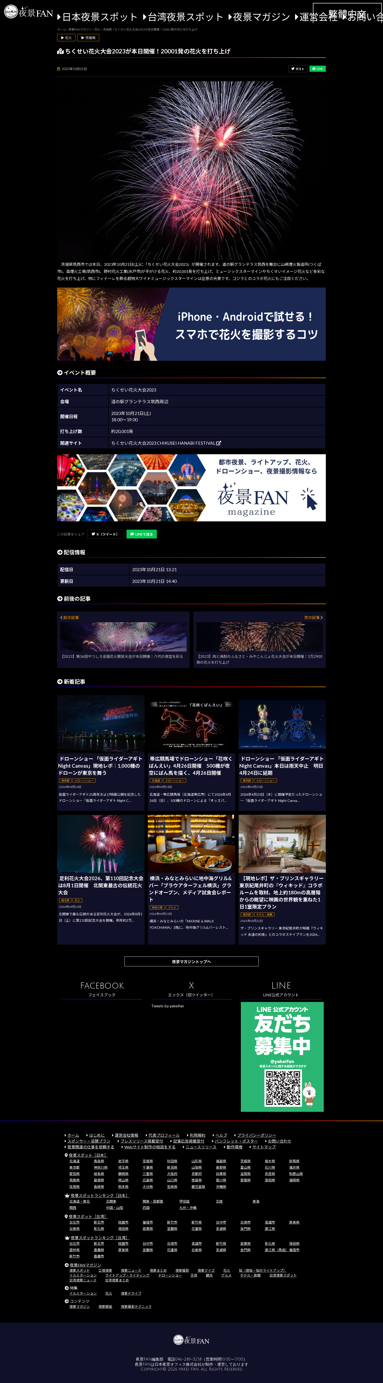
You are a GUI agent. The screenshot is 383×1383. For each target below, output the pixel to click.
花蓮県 (197, 1229)
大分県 (148, 1187)
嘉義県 (99, 1250)
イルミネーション (83, 1275)
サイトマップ (264, 1147)
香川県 (221, 1180)
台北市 (74, 1222)
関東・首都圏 (153, 1201)
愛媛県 (245, 1180)
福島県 (221, 1161)
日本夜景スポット (100, 16)
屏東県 (294, 1222)
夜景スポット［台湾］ (88, 1216)
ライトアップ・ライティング (127, 1275)
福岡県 (294, 1180)
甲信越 (184, 1201)
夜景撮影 (182, 1270)
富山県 (245, 1167)
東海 (256, 1201)
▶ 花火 (66, 38)
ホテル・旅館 (250, 1275)
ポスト (297, 69)
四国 (146, 1208)
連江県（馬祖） (277, 1250)
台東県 (74, 1229)
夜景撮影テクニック (136, 1306)
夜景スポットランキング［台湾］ (100, 1237)
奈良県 (270, 1174)
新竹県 (197, 1222)
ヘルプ (221, 1135)
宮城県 (148, 1161)
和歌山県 (296, 1174)
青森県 (99, 1161)
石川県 (270, 1167)
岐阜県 (99, 1174)
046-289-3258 (188, 1359)
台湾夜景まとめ (117, 1280)
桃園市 (123, 1222)
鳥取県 (74, 1180)
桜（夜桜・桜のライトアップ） (263, 1270)
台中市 (221, 1222)
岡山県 (123, 1180)
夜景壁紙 (105, 1306)
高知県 (270, 1180)
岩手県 (123, 1161)
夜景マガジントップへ (191, 961)
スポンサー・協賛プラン (88, 1141)
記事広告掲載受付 (188, 1141)
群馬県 (294, 1161)
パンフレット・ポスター (236, 1141)
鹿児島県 (198, 1187)
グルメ (226, 1275)
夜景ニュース (131, 1270)
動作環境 (234, 1147)
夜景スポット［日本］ (88, 1155)
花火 (226, 1270)
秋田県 (172, 1161)
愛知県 (74, 1174)
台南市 (245, 1222)
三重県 (148, 1174)
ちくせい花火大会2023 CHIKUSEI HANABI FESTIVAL (166, 443)
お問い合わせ (279, 1141)
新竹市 (172, 1222)
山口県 (172, 1180)
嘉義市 (99, 1256)
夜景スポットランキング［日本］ (100, 1195)
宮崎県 (172, 1187)
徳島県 (197, 1180)
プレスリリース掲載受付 (141, 1141)
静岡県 (123, 1174)
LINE (317, 69)
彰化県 (99, 1229)
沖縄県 (221, 1187)
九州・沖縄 (187, 1208)
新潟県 (172, 1167)
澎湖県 (221, 1229)
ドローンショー (170, 1275)
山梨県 (197, 1167)
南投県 (123, 1229)
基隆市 (148, 1222)
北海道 (74, 1161)
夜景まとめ (158, 1270)
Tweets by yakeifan (167, 1005)
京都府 (197, 1174)
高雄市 (270, 1222)
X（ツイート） (105, 534)
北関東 (111, 1201)
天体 (194, 1275)
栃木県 (270, 1161)
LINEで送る (141, 534)
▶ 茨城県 (88, 38)
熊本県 (123, 1187)
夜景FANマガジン (85, 1265)
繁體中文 (347, 14)
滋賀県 (245, 1174)
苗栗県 (148, 1229)
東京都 (74, 1167)
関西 (72, 1208)
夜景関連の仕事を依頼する (90, 1147)
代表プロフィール (164, 1135)
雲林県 (74, 1250)
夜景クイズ (206, 1270)
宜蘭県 (172, 1229)
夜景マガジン (261, 16)
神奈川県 (100, 1167)
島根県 (99, 1180)
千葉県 (148, 1167)
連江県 (270, 1229)
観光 (209, 1275)
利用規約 (197, 1135)
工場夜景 (105, 1270)
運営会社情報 (126, 1135)
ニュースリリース (201, 1147)
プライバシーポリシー (256, 1135)
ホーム (73, 1135)
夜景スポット (79, 1270)
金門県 (245, 1229)
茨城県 (245, 1161)
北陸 (219, 1201)
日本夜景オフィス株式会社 (178, 1364)
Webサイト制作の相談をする (150, 1147)
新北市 (99, 1222)
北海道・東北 (79, 1201)
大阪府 (172, 1174)
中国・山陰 (114, 1208)
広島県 (148, 1180)
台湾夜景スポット (186, 16)
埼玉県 (123, 1167)
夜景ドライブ (131, 1293)
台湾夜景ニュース (82, 1280)
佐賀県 (74, 1187)
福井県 (294, 1167)
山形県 (197, 1161)
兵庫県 (221, 1174)
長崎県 (99, 1187)
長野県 (221, 1167)
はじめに (97, 1135)
